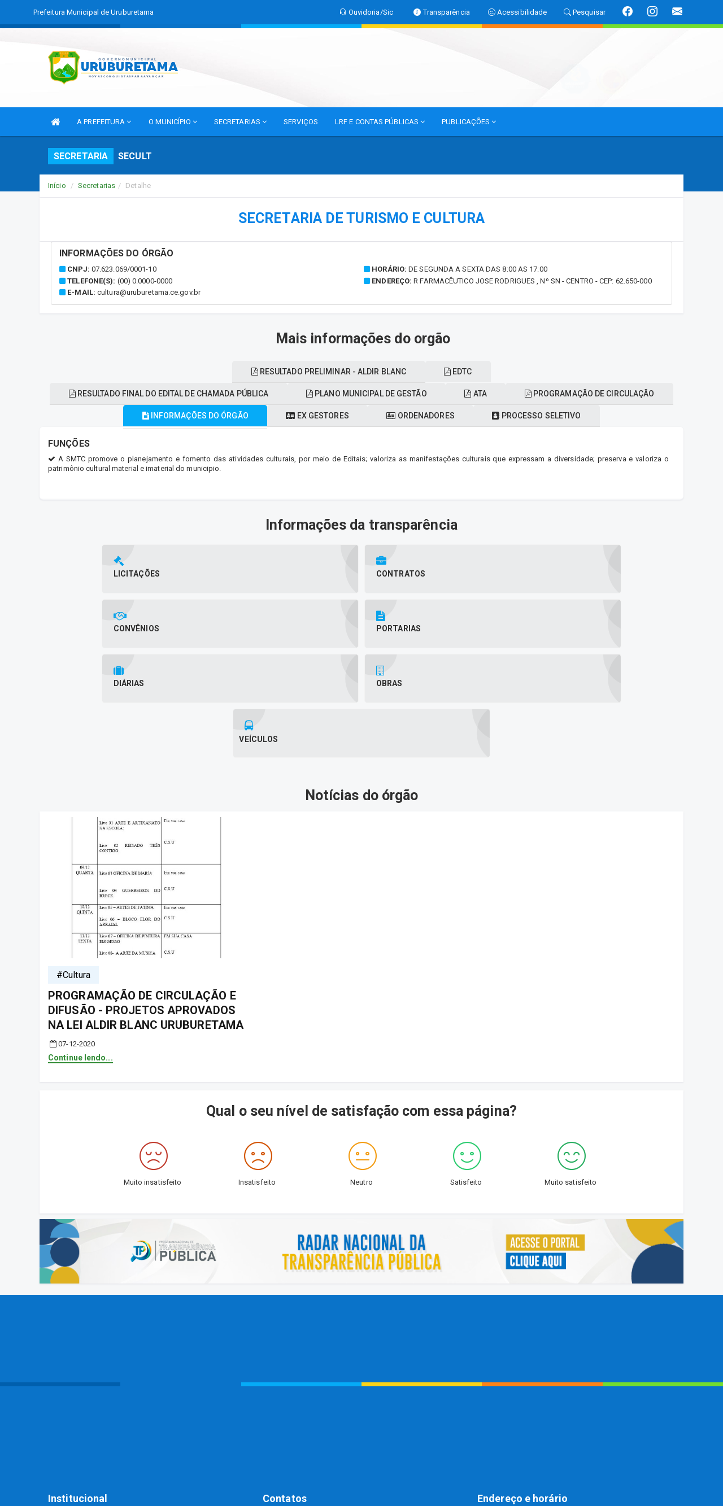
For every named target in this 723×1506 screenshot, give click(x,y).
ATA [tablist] (569, 393)
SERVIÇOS (301, 121)
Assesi (321, 1491)
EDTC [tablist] (551, 371)
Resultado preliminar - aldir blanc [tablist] (412, 371)
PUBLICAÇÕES (469, 121)
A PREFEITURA (104, 121)
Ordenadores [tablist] (425, 415)
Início (57, 185)
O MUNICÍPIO (173, 121)
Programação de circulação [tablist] (223, 371)
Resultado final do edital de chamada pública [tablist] (243, 393)
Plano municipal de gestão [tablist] (450, 393)
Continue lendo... (80, 948)
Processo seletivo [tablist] (551, 415)
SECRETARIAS (240, 121)
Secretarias (96, 185)
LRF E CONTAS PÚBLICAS (380, 121)
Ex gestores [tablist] (312, 415)
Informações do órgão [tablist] (181, 415)
